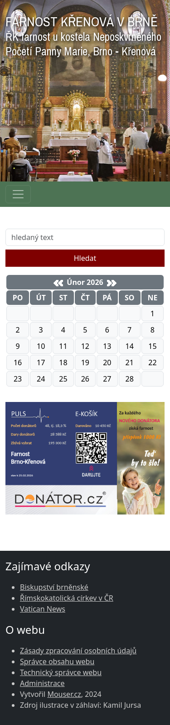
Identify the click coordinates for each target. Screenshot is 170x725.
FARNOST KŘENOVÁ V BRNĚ (83, 34)
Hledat (85, 258)
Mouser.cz (64, 694)
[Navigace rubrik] (18, 194)
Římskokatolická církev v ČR (66, 598)
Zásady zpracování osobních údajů (78, 651)
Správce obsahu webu (57, 661)
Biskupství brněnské (54, 587)
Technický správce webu (61, 672)
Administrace (42, 683)
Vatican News (42, 609)
